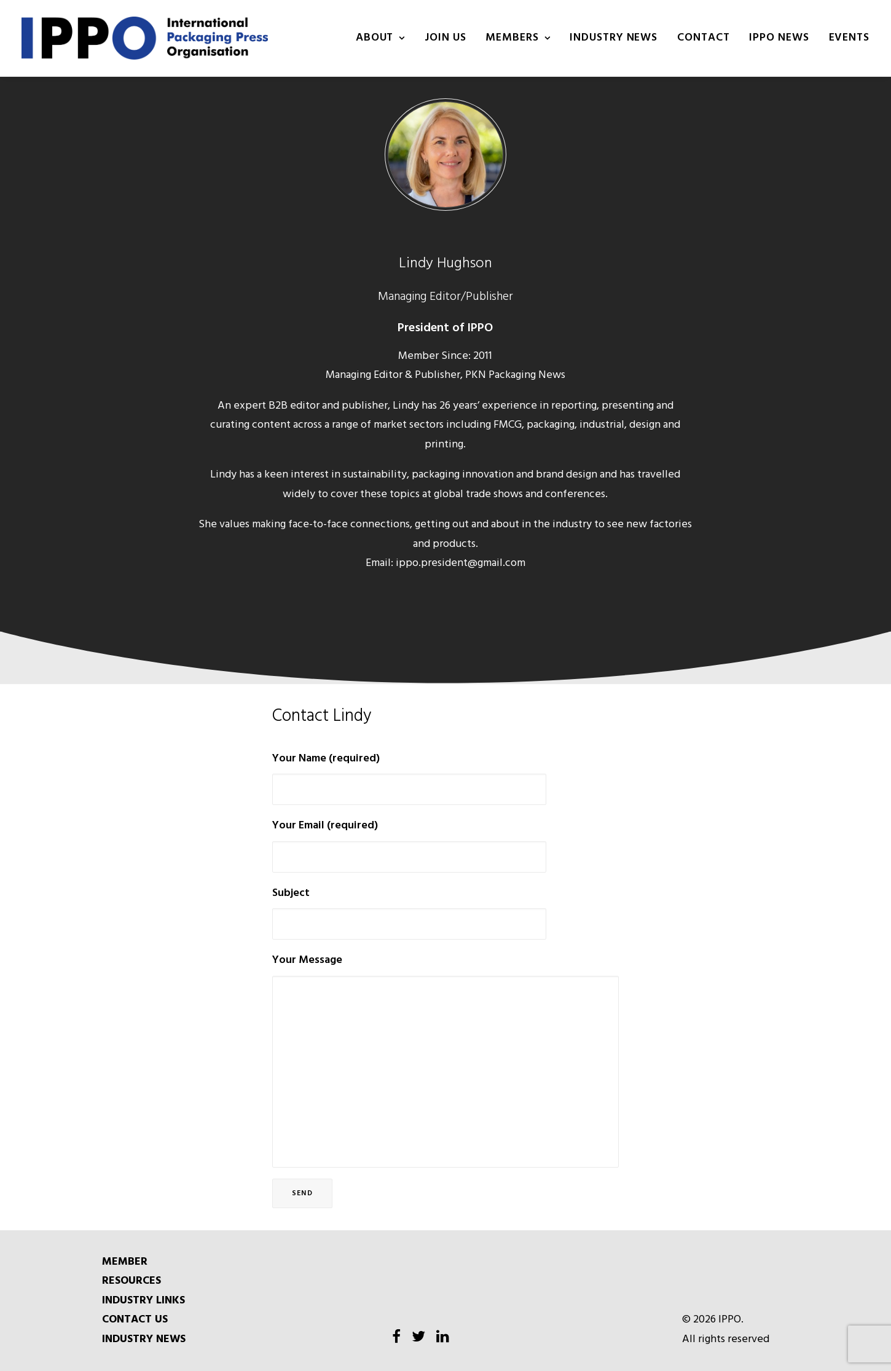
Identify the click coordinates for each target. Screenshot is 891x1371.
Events (849, 38)
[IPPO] (145, 38)
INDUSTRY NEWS (613, 38)
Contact (703, 38)
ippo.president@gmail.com (460, 563)
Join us (445, 38)
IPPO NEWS (779, 38)
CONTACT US (135, 1320)
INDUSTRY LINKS (143, 1301)
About (380, 38)
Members (517, 38)
